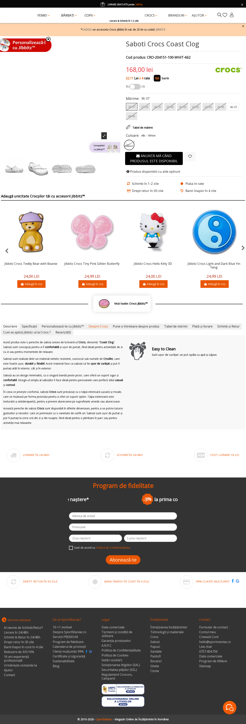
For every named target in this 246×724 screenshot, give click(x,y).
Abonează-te (123, 560)
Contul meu (207, 632)
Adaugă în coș (31, 284)
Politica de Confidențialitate (113, 547)
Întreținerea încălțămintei (168, 627)
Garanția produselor (116, 641)
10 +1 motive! (62, 627)
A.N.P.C (106, 646)
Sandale (156, 652)
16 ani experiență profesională (16, 658)
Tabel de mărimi (175, 326)
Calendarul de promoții (69, 647)
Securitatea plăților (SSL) (119, 670)
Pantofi (155, 656)
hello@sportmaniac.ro (215, 642)
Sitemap (205, 666)
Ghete (154, 666)
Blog (56, 666)
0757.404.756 (208, 652)
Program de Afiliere (213, 661)
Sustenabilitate (63, 661)
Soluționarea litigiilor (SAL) (120, 665)
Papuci (155, 647)
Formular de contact (213, 627)
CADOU (87, 29)
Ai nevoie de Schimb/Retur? (23, 628)
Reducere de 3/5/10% (19, 652)
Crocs (154, 637)
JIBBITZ (160, 29)
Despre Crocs (98, 326)
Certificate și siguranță (69, 656)
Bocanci (155, 661)
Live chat (205, 647)
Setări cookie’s (111, 660)
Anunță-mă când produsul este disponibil (154, 158)
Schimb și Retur (228, 326)
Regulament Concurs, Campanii (116, 676)
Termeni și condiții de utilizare (116, 634)
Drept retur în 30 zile (19, 642)
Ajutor (8, 670)
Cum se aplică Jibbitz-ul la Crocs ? (27, 332)
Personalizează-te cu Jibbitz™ (63, 326)
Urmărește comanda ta (20, 665)
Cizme (154, 671)
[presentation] (4, 251)
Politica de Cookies (114, 655)
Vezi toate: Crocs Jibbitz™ (131, 303)
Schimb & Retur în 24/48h (22, 637)
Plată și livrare (202, 326)
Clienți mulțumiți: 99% (68, 652)
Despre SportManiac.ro (69, 632)
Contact (9, 675)
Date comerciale (113, 627)
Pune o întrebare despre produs (136, 326)
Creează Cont (209, 637)
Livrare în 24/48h (16, 633)
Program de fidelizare (68, 642)
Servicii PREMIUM (65, 637)
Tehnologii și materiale (167, 632)
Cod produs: (136, 57)
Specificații (29, 326)
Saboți (155, 642)
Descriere (10, 326)
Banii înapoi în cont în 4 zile (23, 647)
